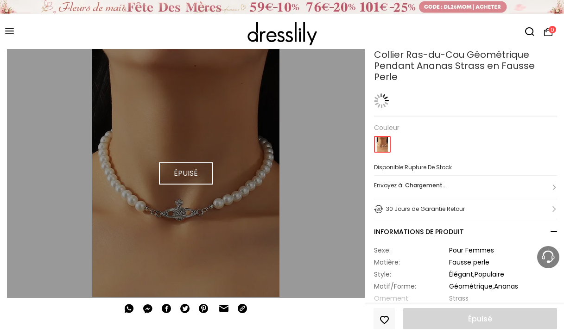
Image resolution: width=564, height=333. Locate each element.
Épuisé (480, 319)
